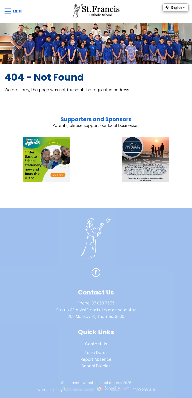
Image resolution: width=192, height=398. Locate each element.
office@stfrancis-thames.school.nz (102, 311)
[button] (175, 7)
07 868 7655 (103, 305)
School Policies (96, 368)
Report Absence (96, 361)
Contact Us (96, 346)
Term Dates (96, 354)
